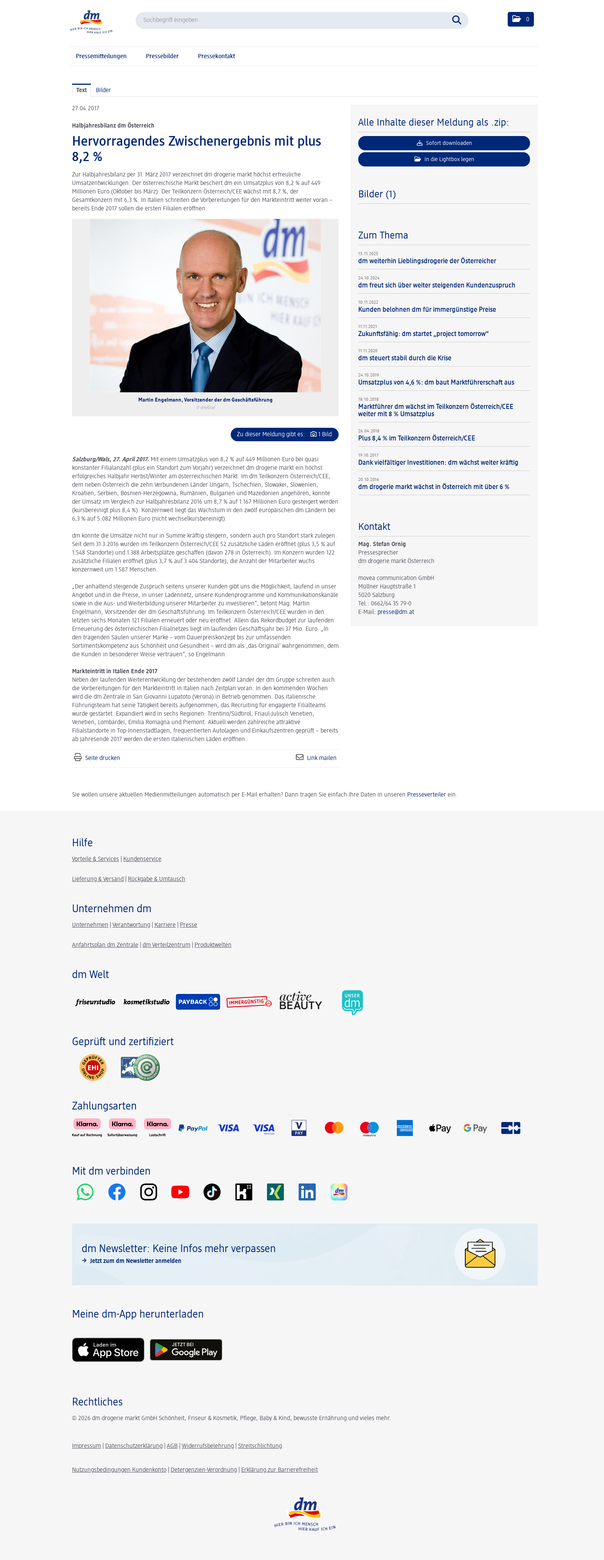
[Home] (91, 21)
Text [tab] (81, 90)
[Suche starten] (458, 19)
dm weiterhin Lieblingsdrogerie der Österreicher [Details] (427, 261)
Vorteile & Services (95, 859)
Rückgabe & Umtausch (156, 879)
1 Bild (325, 435)
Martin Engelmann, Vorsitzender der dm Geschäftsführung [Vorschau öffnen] (205, 400)
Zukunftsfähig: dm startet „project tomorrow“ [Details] (423, 334)
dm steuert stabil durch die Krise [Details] (404, 358)
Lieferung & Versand (98, 879)
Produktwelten (213, 945)
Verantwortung (131, 925)
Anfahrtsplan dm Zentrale (105, 945)
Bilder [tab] (103, 90)
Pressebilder (162, 57)
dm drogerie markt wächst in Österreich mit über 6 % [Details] (434, 487)
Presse (188, 925)
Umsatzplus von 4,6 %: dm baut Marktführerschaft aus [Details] (436, 382)
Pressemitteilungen (101, 57)
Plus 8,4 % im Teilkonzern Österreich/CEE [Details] (416, 438)
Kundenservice (142, 859)
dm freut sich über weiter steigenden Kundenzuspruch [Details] (436, 285)
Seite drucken (102, 758)
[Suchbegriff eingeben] (302, 20)
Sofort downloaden (444, 143)
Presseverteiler (426, 795)
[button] (520, 19)
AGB (172, 1446)
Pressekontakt (216, 57)
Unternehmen (90, 925)
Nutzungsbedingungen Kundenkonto (119, 1470)
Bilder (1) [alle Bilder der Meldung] (377, 195)
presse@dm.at (396, 612)
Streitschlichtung (260, 1446)
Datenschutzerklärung (134, 1446)
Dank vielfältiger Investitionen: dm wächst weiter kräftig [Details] (438, 462)
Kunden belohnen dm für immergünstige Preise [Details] (427, 309)
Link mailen (322, 758)
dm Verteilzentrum (166, 945)
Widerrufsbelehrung (208, 1446)
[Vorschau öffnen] (205, 305)
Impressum (86, 1446)
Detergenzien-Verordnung (204, 1470)
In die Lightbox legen (444, 159)
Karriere (165, 925)
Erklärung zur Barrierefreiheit (279, 1470)
